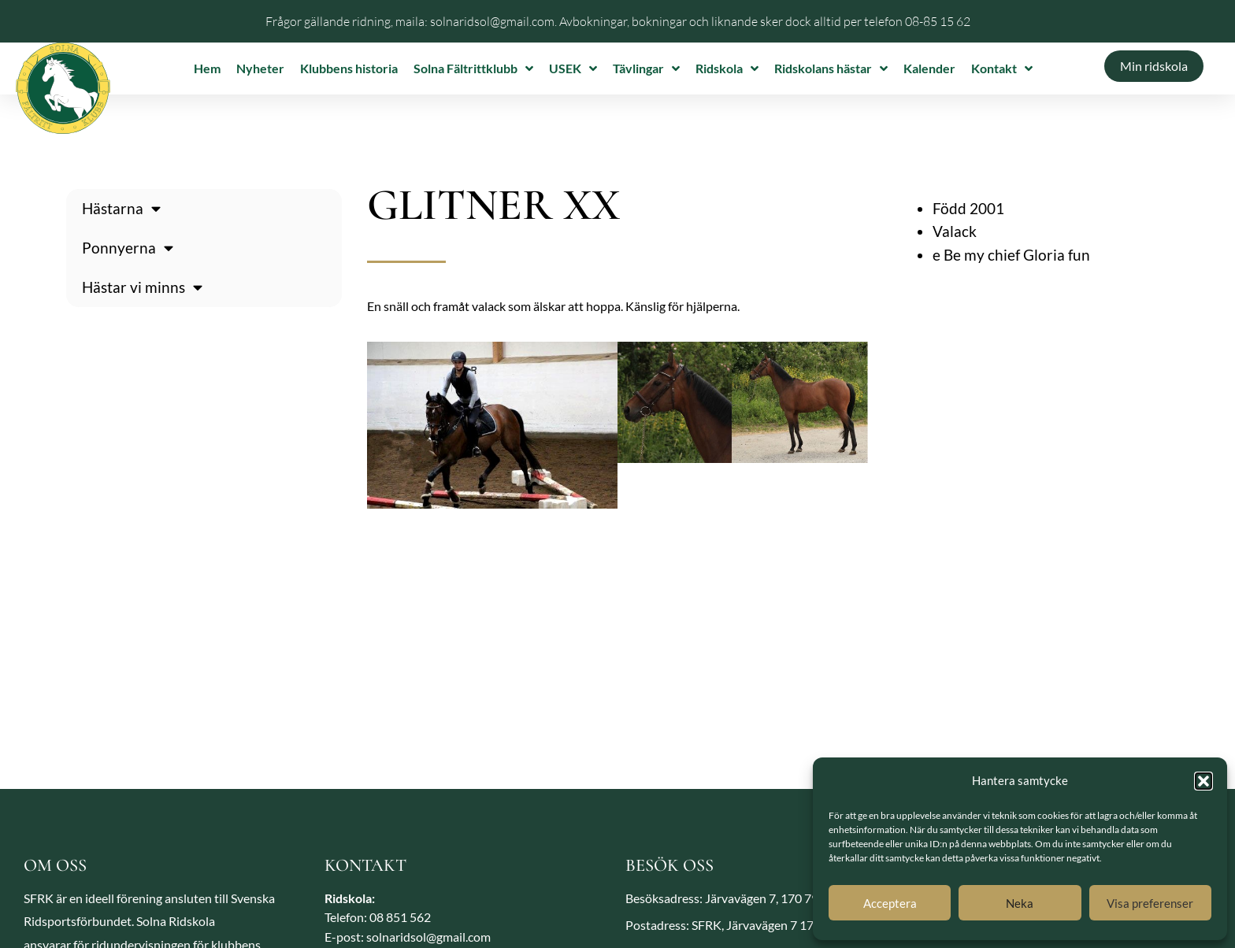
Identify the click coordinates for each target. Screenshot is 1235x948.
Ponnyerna (127, 247)
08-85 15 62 (937, 21)
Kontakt (1002, 68)
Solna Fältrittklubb (473, 68)
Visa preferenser (1150, 903)
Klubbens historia (349, 68)
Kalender (929, 68)
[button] (1203, 781)
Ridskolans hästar (831, 68)
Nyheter (260, 68)
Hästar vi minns (142, 287)
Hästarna (121, 208)
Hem (207, 68)
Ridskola (726, 68)
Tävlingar (646, 68)
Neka (1019, 903)
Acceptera (890, 903)
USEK (573, 68)
